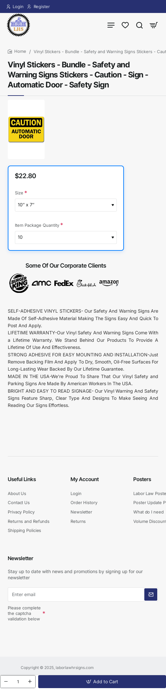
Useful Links (22, 479)
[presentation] (92, 618)
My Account (85, 479)
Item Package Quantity (37, 225)
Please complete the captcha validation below (24, 613)
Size (19, 193)
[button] (102, 681)
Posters (142, 479)
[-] (5, 681)
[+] (29, 681)
